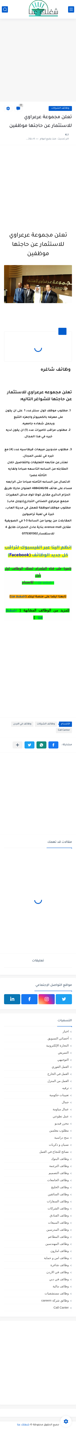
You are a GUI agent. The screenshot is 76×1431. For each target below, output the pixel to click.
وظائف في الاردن (22, 724)
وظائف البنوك (60, 1158)
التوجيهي (63, 1059)
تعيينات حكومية (59, 1095)
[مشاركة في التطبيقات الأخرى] (17, 744)
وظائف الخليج (60, 1187)
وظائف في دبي (59, 1279)
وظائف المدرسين (57, 1229)
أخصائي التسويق (58, 1038)
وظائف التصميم (59, 1173)
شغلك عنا (23, 1425)
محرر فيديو (62, 1123)
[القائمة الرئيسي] (71, 9)
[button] (53, 744)
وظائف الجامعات (58, 1180)
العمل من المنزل (58, 1081)
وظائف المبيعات (58, 1222)
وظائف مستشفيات (57, 1293)
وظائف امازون (59, 1251)
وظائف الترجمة (59, 1166)
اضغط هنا (18, 597)
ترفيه (65, 1088)
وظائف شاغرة (59, 1265)
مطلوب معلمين (59, 1130)
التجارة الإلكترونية (57, 1045)
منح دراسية (61, 1137)
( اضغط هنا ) (44, 583)
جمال (65, 1102)
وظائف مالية (61, 1286)
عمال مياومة (61, 1109)
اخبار (66, 1031)
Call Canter (64, 730)
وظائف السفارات (58, 1201)
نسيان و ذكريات (59, 1144)
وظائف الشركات (60, 108)
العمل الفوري (60, 1066)
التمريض (63, 1052)
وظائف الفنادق (59, 1215)
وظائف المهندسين (57, 1243)
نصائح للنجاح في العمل (54, 1151)
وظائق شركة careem (55, 1300)
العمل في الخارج (58, 1073)
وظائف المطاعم (58, 1236)
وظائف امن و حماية (56, 1258)
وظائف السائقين (58, 1194)
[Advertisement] (38, 61)
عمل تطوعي (61, 1116)
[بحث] (5, 9)
